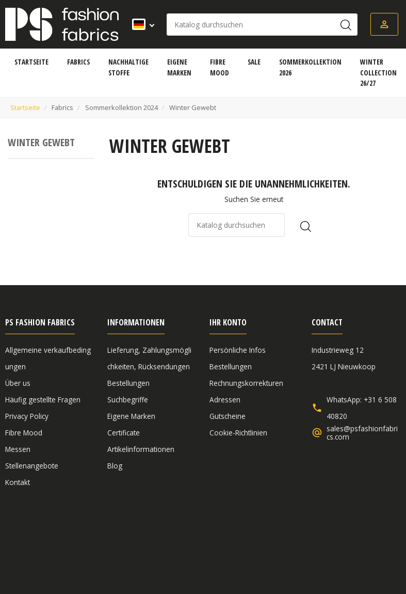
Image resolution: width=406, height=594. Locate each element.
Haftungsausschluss (161, 537)
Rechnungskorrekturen (246, 383)
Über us (17, 383)
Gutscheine (227, 416)
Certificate (123, 432)
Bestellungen (128, 383)
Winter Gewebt (41, 142)
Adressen (224, 399)
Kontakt (17, 482)
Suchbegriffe (127, 399)
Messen (17, 449)
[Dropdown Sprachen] (140, 24)
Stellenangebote (31, 466)
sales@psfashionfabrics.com (362, 433)
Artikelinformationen (140, 449)
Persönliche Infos (237, 350)
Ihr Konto (228, 322)
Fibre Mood (23, 432)
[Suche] (262, 24)
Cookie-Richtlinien (238, 432)
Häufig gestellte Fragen (42, 399)
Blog (114, 466)
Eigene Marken (131, 416)
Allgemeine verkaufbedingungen (58, 537)
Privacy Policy (26, 416)
